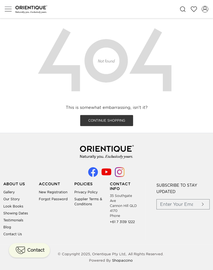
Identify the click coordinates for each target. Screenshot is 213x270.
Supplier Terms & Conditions (88, 201)
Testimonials (13, 220)
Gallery (9, 192)
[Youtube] (106, 174)
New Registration (53, 192)
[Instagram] (120, 174)
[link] (182, 9)
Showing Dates (15, 213)
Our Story (11, 199)
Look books (13, 206)
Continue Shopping (106, 120)
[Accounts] (205, 9)
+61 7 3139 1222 (122, 222)
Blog (7, 227)
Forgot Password (53, 199)
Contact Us (12, 234)
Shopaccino (122, 260)
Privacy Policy (86, 192)
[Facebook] (93, 174)
